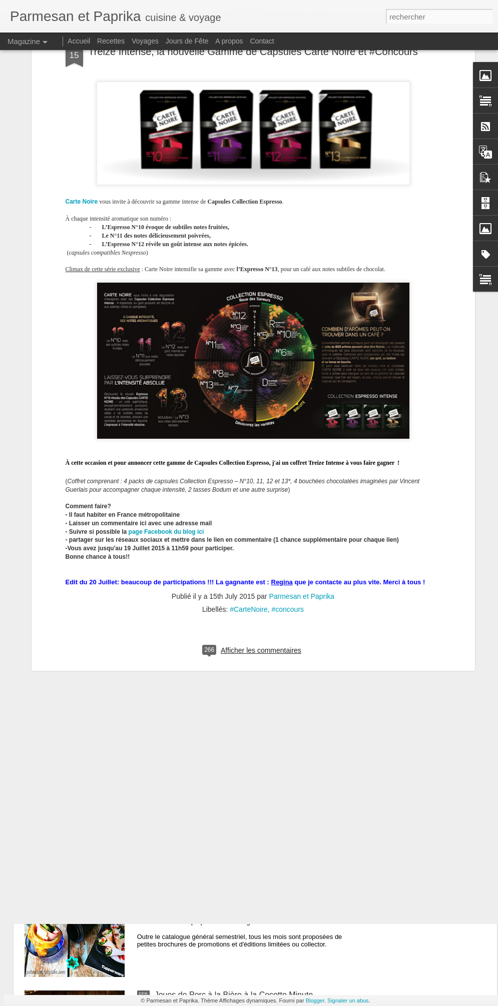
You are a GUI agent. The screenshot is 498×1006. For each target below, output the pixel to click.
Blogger (315, 1000)
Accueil (79, 41)
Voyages (145, 41)
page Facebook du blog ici (166, 379)
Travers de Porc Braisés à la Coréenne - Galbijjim (243, 654)
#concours (287, 457)
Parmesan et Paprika (301, 444)
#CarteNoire (248, 457)
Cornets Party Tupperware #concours (221, 881)
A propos (229, 41)
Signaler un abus (348, 1000)
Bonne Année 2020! (190, 767)
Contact (262, 41)
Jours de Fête (187, 41)
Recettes (111, 41)
